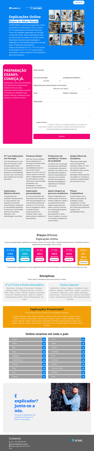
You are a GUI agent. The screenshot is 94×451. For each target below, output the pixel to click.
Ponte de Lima (37, 321)
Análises (63, 288)
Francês (18, 293)
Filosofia (24, 293)
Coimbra (48, 316)
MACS (6, 293)
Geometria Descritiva (27, 290)
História (16, 290)
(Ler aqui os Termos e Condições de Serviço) (62, 129)
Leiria (40, 319)
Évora (55, 316)
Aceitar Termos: (41, 122)
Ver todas (70, 299)
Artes (71, 293)
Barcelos (23, 316)
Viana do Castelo (24, 323)
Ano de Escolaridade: (40, 78)
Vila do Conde (36, 323)
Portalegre (46, 321)
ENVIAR (62, 136)
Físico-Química (29, 288)
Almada (15, 316)
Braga (34, 316)
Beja (28, 316)
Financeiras (54, 293)
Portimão (55, 321)
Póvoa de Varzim (65, 321)
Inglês (12, 293)
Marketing (83, 293)
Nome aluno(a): (38, 70)
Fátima (65, 316)
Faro (59, 316)
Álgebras (70, 288)
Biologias (60, 290)
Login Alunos (79, 2)
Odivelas (21, 321)
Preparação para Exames (14, 297)
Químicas (52, 290)
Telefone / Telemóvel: (70, 93)
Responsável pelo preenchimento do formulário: (50, 85)
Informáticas (69, 290)
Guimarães (32, 319)
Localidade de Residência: (71, 78)
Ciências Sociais (54, 295)
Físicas (85, 288)
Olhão (28, 321)
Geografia (32, 293)
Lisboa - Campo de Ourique (65, 319)
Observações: (38, 101)
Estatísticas (78, 288)
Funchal (15, 319)
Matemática (11, 288)
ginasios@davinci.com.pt (19, 444)
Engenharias (64, 293)
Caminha (41, 316)
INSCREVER (10, 259)
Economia (39, 290)
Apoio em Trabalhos (35, 295)
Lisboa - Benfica (48, 319)
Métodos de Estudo (21, 295)
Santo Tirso (77, 321)
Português (19, 288)
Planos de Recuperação (32, 297)
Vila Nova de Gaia (63, 323)
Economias (85, 290)
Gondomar (23, 319)
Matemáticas (54, 288)
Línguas (77, 290)
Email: (35, 93)
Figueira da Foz (74, 316)
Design (76, 293)
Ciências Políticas (67, 295)
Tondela (14, 323)
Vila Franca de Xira (49, 323)
